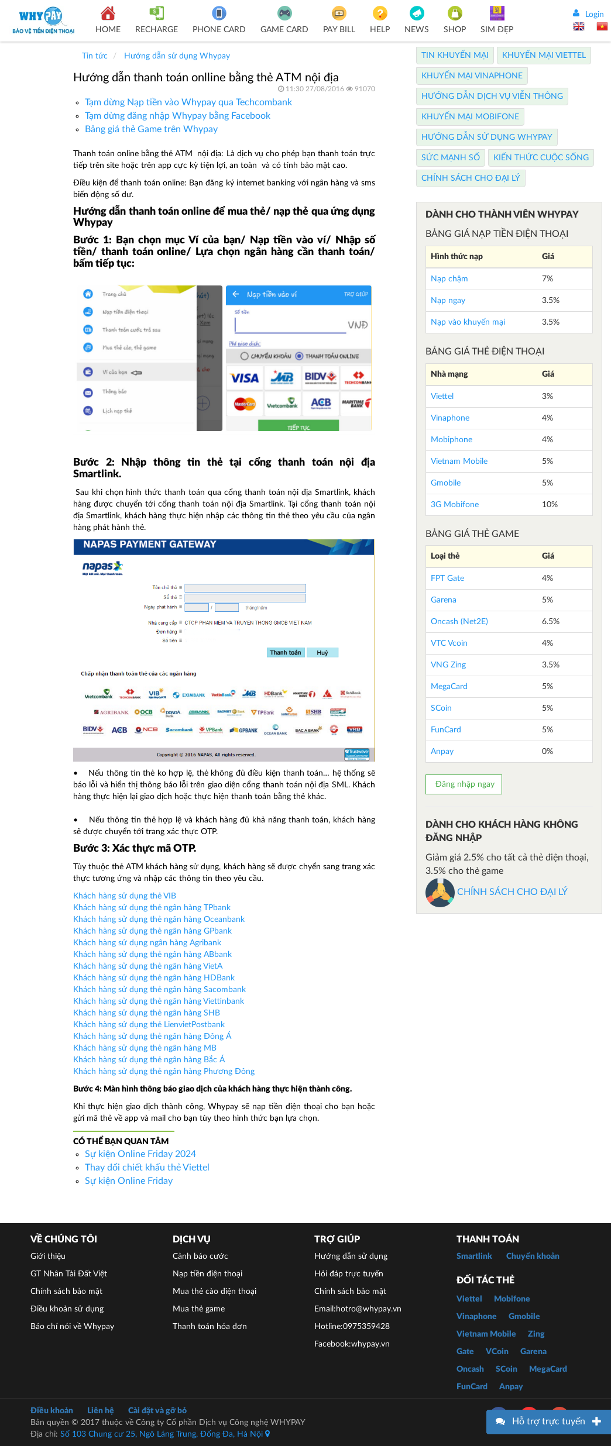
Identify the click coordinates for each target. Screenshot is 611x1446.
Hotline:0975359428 (352, 1327)
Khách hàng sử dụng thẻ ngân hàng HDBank (154, 978)
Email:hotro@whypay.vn (357, 1309)
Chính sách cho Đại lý (470, 178)
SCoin (441, 708)
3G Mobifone (455, 505)
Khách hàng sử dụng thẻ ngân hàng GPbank (152, 931)
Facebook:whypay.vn (352, 1344)
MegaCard (449, 687)
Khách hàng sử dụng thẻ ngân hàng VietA (149, 966)
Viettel (442, 397)
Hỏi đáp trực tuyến (348, 1274)
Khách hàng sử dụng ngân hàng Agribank (147, 943)
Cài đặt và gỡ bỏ (157, 1411)
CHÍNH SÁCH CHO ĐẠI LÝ (496, 892)
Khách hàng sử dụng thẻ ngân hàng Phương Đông (164, 1072)
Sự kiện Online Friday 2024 (140, 1154)
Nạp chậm (449, 279)
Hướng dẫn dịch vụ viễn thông (492, 96)
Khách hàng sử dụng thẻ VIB (124, 896)
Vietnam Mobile (459, 461)
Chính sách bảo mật (66, 1291)
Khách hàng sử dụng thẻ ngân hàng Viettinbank (158, 1001)
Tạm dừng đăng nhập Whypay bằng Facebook (177, 115)
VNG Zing (448, 665)
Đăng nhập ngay (464, 784)
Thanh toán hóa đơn (210, 1327)
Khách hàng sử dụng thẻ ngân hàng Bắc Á (149, 1060)
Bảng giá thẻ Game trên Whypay (151, 129)
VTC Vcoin (449, 643)
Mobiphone (451, 440)
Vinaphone (450, 418)
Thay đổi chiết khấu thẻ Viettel (147, 1167)
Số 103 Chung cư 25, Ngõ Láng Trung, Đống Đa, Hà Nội (165, 1434)
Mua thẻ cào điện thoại (214, 1291)
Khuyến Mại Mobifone (470, 117)
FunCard (446, 730)
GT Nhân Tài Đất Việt (68, 1274)
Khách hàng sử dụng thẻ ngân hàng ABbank (152, 955)
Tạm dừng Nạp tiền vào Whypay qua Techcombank (188, 102)
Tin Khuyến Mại (455, 55)
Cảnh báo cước (200, 1256)
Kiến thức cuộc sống (541, 158)
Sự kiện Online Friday (129, 1181)
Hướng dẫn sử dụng (350, 1256)
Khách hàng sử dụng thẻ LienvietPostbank (149, 1025)
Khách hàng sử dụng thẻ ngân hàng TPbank (152, 908)
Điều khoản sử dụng (67, 1309)
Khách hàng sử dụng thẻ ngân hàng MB (145, 1048)
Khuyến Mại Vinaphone (472, 76)
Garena (443, 600)
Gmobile (446, 483)
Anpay (442, 752)
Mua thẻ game (199, 1309)
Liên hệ (100, 1411)
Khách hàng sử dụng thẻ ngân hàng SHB (146, 1013)
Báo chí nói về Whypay (72, 1327)
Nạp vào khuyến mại (468, 322)
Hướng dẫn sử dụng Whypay (486, 137)
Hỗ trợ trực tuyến (548, 1421)
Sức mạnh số (450, 158)
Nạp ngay (448, 301)
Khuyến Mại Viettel (544, 55)
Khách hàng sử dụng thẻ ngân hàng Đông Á (152, 1036)
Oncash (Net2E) (459, 622)
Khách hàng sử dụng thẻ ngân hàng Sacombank (159, 990)
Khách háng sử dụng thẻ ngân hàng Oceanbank (159, 919)
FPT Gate (447, 578)
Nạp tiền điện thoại (207, 1274)
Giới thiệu (48, 1256)
